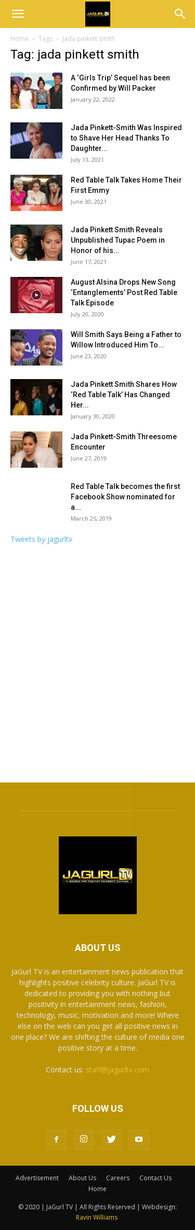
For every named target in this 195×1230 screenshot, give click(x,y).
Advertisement (37, 1177)
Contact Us (155, 1177)
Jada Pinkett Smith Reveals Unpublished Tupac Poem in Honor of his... (118, 240)
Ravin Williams (97, 1217)
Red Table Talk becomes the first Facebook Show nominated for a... (125, 496)
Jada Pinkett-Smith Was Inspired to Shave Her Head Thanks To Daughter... (126, 137)
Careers (117, 1177)
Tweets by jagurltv (41, 539)
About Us (82, 1177)
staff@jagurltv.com (117, 1069)
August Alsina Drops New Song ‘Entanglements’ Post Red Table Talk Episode (124, 292)
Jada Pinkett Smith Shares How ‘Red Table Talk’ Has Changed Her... (124, 394)
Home (19, 38)
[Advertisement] (97, 666)
